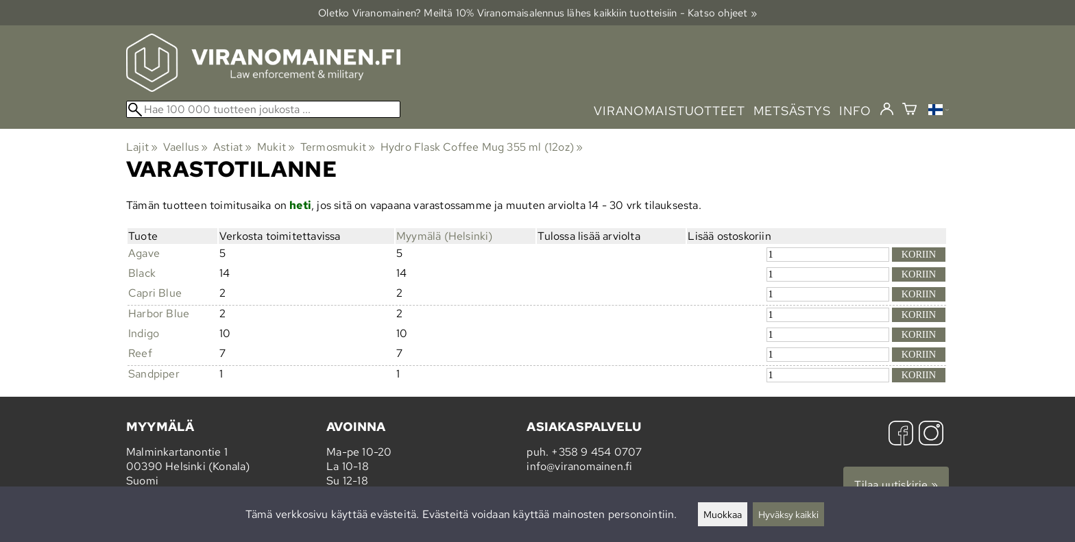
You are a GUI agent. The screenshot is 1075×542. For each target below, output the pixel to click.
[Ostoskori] (909, 111)
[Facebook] (901, 435)
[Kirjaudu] (887, 110)
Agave (144, 253)
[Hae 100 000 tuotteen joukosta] (263, 109)
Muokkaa (722, 514)
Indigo (143, 333)
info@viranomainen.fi (579, 466)
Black (142, 273)
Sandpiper (154, 374)
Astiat (232, 147)
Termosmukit (338, 147)
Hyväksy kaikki (788, 514)
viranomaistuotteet (669, 111)
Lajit (142, 147)
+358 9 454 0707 (596, 452)
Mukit (276, 147)
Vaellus (185, 147)
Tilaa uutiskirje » (896, 485)
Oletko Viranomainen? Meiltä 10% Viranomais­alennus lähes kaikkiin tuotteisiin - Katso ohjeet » (537, 12)
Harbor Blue (158, 313)
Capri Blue (155, 293)
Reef (140, 353)
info (855, 111)
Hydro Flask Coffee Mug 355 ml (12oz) (482, 147)
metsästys (792, 111)
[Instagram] (931, 435)
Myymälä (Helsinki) (444, 236)
